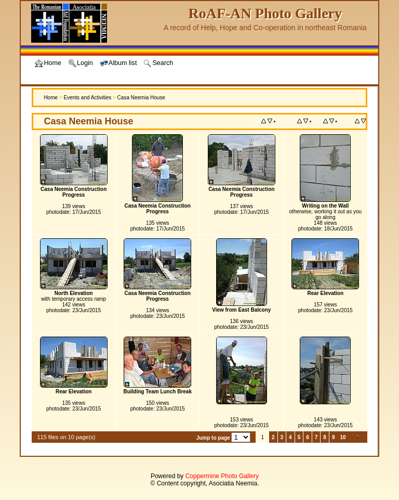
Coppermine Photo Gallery (222, 476)
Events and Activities (87, 97)
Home (51, 97)
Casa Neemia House (141, 97)
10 (342, 437)
